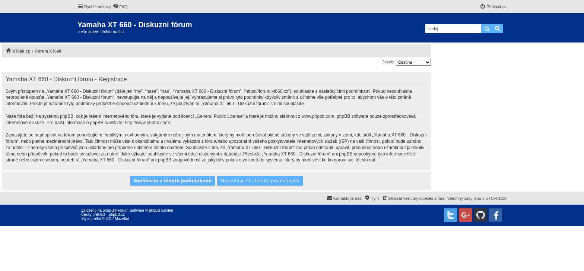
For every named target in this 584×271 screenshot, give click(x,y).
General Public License (219, 116)
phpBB (108, 210)
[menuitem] (120, 6)
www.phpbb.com (317, 116)
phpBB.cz (117, 214)
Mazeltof (122, 219)
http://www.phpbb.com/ (147, 122)
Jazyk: (388, 62)
